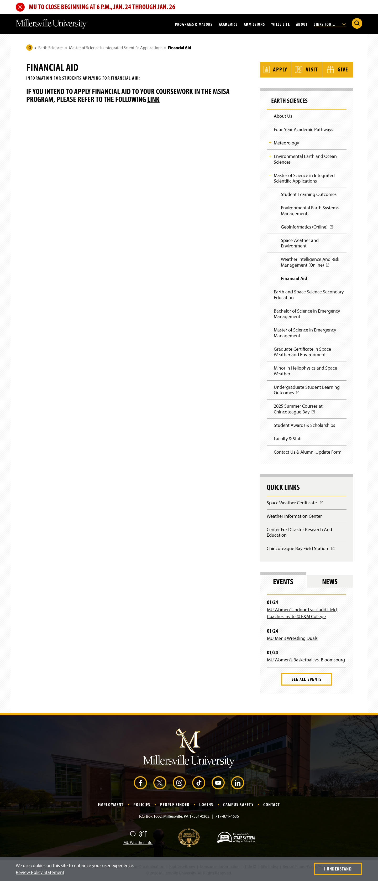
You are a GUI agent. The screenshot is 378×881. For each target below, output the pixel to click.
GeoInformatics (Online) (307, 229)
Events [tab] (283, 583)
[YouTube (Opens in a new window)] (218, 784)
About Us (283, 115)
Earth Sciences (50, 47)
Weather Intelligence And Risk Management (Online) (310, 264)
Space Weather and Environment (300, 243)
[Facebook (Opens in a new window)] (140, 784)
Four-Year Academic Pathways (303, 129)
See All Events (307, 681)
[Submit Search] (357, 23)
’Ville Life (280, 24)
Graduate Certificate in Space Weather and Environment (302, 352)
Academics (228, 24)
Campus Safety (238, 806)
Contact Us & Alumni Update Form (308, 453)
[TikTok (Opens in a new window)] (198, 784)
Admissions (254, 24)
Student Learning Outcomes (309, 194)
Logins (206, 806)
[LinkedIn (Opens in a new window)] (237, 784)
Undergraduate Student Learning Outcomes (307, 392)
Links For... (330, 24)
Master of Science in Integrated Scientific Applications (115, 47)
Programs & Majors (194, 24)
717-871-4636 (227, 818)
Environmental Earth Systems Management (310, 210)
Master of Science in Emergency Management (305, 333)
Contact (271, 806)
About (301, 24)
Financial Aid (294, 279)
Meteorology (286, 142)
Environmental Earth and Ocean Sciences (305, 159)
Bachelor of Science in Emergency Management (307, 314)
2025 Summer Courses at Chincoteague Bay (298, 411)
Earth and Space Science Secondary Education (309, 295)
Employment (110, 806)
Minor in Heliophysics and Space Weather (305, 371)
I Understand (338, 869)
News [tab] (330, 583)
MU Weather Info (138, 844)
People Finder (175, 806)
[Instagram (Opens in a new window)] (179, 784)
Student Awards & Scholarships (304, 426)
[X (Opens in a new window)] (159, 784)
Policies (141, 806)
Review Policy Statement (40, 872)
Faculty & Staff (288, 440)
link (153, 99)
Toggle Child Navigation (270, 142)
